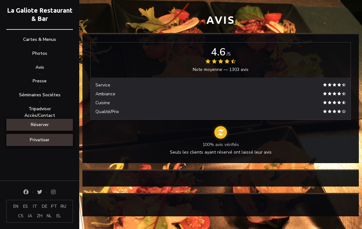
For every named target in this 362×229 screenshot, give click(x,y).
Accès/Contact (39, 115)
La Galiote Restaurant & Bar (40, 14)
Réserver (40, 125)
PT (54, 206)
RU (63, 206)
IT (35, 206)
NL (49, 216)
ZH (39, 216)
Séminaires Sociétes (40, 95)
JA (30, 216)
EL (58, 216)
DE (44, 206)
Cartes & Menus (39, 39)
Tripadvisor (40, 109)
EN (15, 206)
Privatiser (39, 140)
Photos (39, 53)
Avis (40, 67)
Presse (40, 81)
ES (25, 206)
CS (20, 216)
